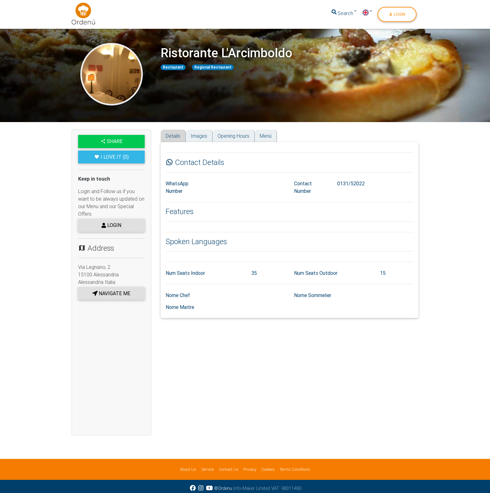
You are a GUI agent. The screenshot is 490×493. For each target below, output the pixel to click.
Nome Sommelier (312, 295)
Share (111, 141)
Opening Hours (233, 136)
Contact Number (303, 187)
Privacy (249, 469)
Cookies (268, 469)
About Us (188, 469)
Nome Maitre (180, 307)
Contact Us (228, 469)
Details (173, 136)
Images (199, 136)
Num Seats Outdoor (316, 273)
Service (207, 469)
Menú (266, 136)
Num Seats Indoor (185, 273)
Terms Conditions (295, 469)
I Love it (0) (111, 157)
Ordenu (79, 7)
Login (397, 15)
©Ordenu (223, 488)
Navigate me (111, 293)
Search (342, 14)
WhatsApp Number (177, 187)
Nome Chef (178, 295)
